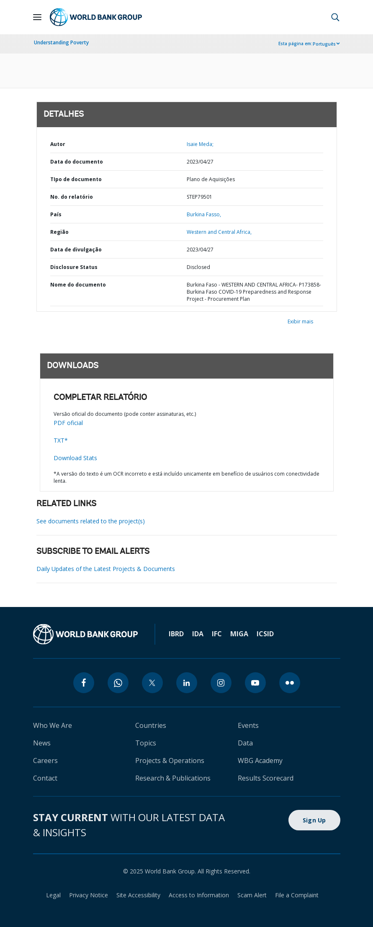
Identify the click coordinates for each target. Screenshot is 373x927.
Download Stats (75, 458)
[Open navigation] (37, 17)
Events (248, 725)
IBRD (176, 633)
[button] (335, 17)
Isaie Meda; (200, 144)
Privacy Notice (88, 895)
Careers (45, 760)
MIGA (239, 633)
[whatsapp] (118, 682)
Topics (145, 743)
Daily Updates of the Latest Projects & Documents (105, 569)
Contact (45, 778)
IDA (197, 633)
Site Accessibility (138, 895)
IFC (217, 633)
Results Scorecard (265, 778)
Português (324, 44)
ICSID (265, 633)
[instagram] (221, 682)
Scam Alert (252, 895)
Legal (53, 895)
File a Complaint (297, 895)
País (56, 214)
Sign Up (314, 820)
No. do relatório (71, 196)
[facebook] (83, 682)
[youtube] (255, 682)
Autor (57, 144)
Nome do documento (78, 284)
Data (245, 743)
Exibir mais (300, 321)
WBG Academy (260, 760)
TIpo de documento (76, 179)
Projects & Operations (169, 760)
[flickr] (289, 682)
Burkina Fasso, (204, 214)
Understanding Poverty (61, 42)
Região (59, 232)
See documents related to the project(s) (90, 521)
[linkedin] (186, 682)
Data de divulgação (76, 249)
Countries (150, 725)
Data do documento (76, 161)
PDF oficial (68, 423)
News (42, 743)
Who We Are (52, 725)
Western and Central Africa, (219, 232)
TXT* (61, 440)
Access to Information (199, 895)
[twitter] (152, 682)
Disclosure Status (74, 267)
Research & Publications (173, 778)
